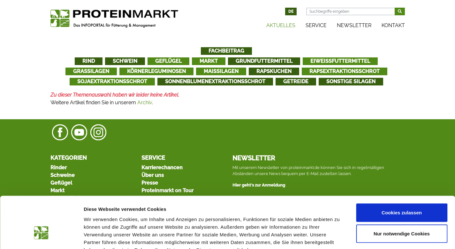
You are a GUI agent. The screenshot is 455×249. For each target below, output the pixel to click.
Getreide (295, 81)
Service (316, 25)
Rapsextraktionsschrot (344, 71)
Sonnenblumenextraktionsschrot (215, 81)
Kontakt (393, 25)
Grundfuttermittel (264, 61)
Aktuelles (280, 25)
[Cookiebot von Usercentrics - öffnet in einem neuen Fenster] (41, 236)
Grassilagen (91, 71)
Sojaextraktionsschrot (112, 81)
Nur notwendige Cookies (402, 194)
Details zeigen (339, 236)
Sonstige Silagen (350, 81)
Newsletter (354, 25)
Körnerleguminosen (156, 71)
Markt (209, 61)
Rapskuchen (274, 71)
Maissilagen (221, 71)
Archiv (144, 102)
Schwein (125, 61)
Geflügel (168, 61)
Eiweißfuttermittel (340, 61)
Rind (88, 61)
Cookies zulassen (402, 173)
